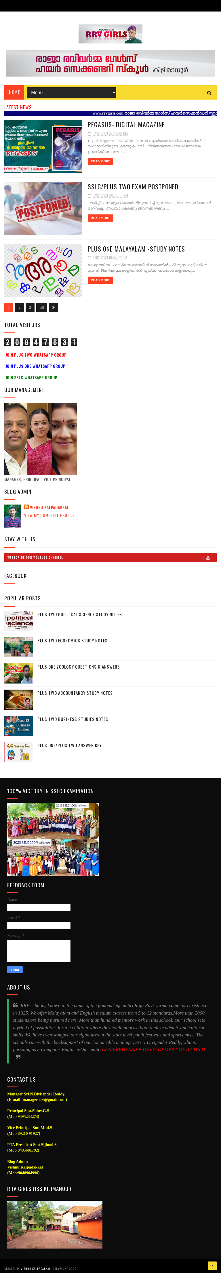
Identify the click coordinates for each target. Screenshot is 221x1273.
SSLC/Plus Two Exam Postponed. (134, 186)
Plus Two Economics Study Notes (72, 640)
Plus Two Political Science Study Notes (79, 614)
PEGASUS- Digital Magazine (126, 124)
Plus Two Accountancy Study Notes (75, 693)
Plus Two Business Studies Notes (72, 719)
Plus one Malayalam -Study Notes (136, 248)
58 (42, 307)
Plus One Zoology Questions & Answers (78, 666)
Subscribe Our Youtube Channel (111, 557)
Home (14, 92)
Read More (100, 161)
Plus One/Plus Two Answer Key (69, 745)
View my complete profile (49, 515)
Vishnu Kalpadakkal (49, 507)
